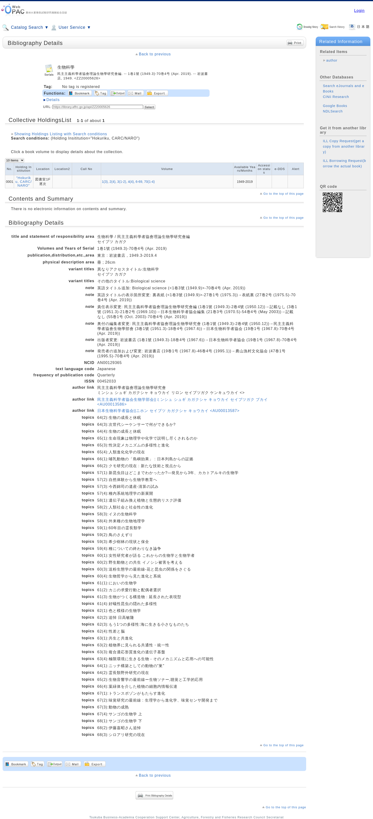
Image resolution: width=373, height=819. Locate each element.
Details (53, 100)
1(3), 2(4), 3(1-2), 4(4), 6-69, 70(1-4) (128, 182)
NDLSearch (333, 111)
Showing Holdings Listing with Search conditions (60, 134)
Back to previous (155, 54)
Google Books (335, 106)
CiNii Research (336, 97)
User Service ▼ (70, 27)
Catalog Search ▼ (25, 27)
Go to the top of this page (283, 193)
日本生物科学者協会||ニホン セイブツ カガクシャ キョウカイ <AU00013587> (168, 411)
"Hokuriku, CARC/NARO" (23, 181)
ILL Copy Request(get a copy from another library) (344, 146)
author (331, 60)
